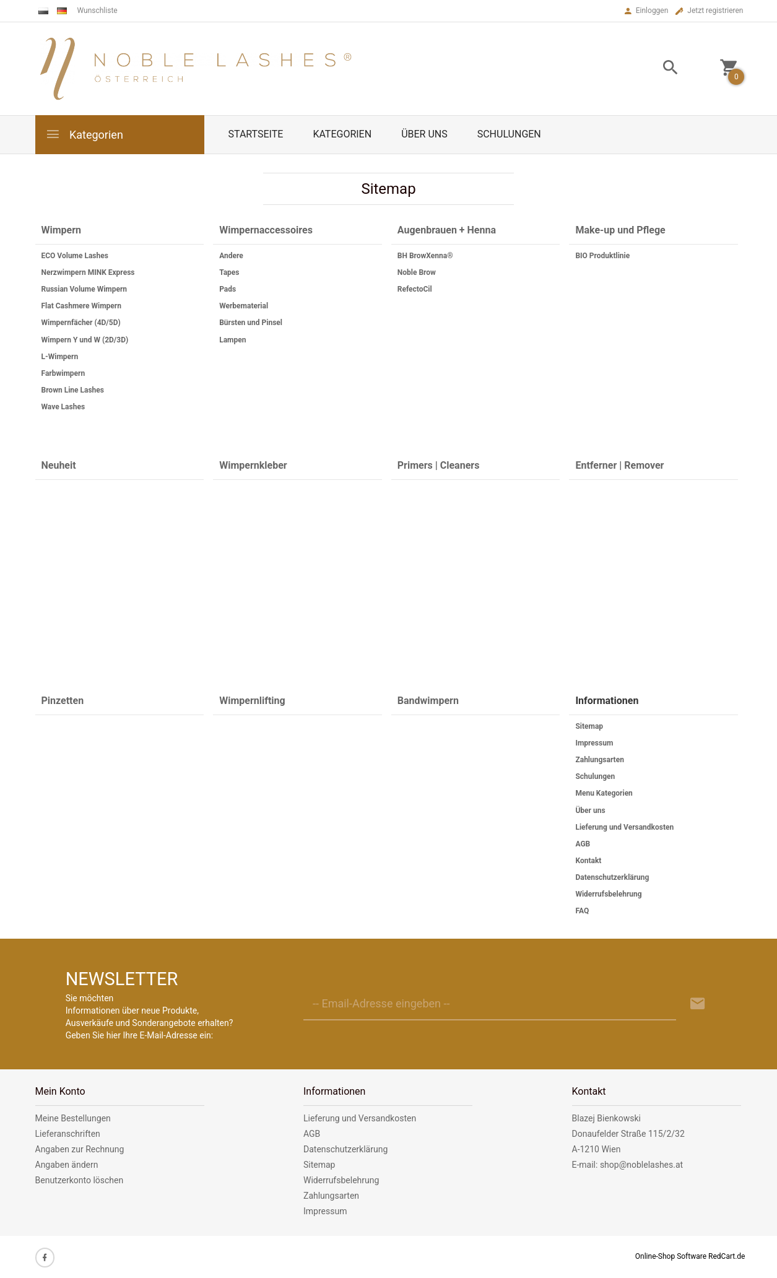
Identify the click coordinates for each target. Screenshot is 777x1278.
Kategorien (84, 134)
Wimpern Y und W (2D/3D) (85, 340)
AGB (582, 844)
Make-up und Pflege (620, 230)
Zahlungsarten (599, 759)
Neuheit (58, 465)
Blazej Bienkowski (606, 1118)
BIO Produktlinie (602, 255)
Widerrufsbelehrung (608, 894)
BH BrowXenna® (425, 255)
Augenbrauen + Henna (446, 230)
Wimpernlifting (252, 700)
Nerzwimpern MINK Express (88, 272)
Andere (231, 255)
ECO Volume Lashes (74, 255)
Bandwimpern (428, 700)
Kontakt (588, 860)
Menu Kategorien (603, 793)
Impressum (594, 743)
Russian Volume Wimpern (84, 289)
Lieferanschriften (67, 1134)
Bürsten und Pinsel (250, 322)
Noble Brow (416, 272)
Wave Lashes (63, 406)
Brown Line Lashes (72, 390)
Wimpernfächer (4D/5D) (81, 322)
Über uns (424, 134)
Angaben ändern (66, 1165)
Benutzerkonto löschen (79, 1180)
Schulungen (509, 134)
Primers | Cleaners (438, 465)
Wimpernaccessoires (266, 230)
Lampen (232, 340)
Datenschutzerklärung (612, 877)
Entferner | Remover (619, 465)
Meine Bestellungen (73, 1118)
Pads (227, 289)
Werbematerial (243, 306)
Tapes (229, 272)
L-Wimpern (60, 356)
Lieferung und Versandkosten (624, 827)
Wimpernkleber (253, 465)
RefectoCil (414, 289)
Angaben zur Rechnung (79, 1149)
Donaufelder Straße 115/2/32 (628, 1134)
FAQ (582, 910)
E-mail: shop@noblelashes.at (628, 1165)
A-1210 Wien (596, 1149)
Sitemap (589, 726)
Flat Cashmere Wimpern (81, 306)
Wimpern (61, 230)
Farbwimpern (63, 373)
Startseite (256, 134)
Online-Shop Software (670, 1256)
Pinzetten (62, 700)
